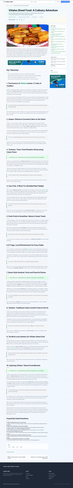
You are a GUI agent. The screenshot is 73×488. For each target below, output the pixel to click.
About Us (28, 473)
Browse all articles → (11, 452)
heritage (24, 55)
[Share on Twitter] (17, 20)
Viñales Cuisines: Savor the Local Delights (58, 58)
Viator (35, 157)
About (35, 1)
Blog (32, 1)
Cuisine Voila (8, 2)
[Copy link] (24, 20)
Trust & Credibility (29, 475)
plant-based (38, 429)
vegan (15, 428)
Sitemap (50, 478)
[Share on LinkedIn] (22, 20)
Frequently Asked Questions (55, 53)
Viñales (9, 73)
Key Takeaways (53, 27)
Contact (27, 478)
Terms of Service (52, 475)
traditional (8, 92)
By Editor (41, 17)
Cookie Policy (51, 476)
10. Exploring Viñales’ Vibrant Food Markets (58, 51)
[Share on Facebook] (19, 20)
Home (8, 5)
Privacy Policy (51, 473)
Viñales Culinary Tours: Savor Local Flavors (58, 61)
